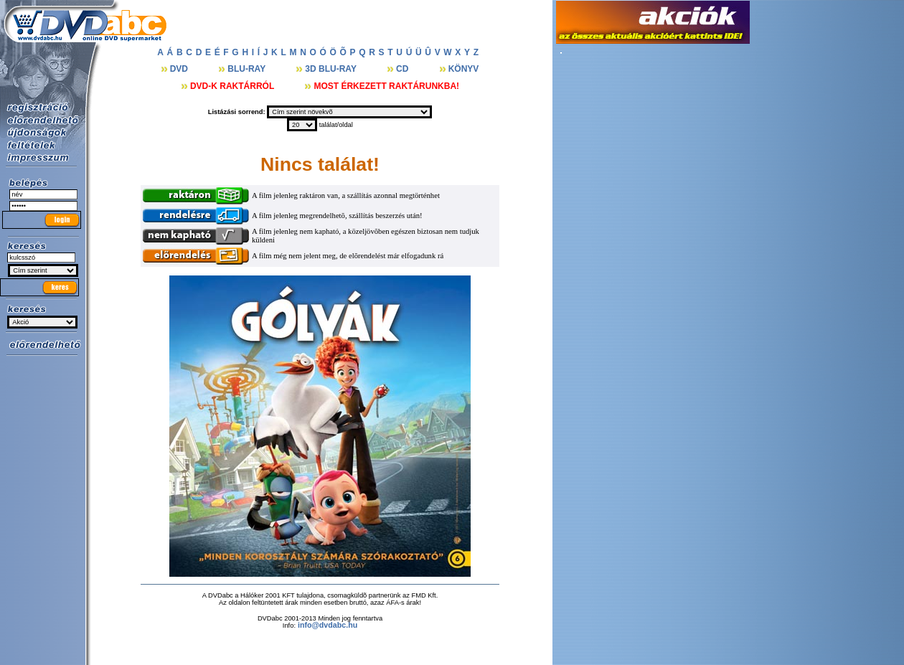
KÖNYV (463, 69)
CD (403, 69)
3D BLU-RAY (332, 69)
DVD (180, 69)
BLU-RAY (247, 69)
